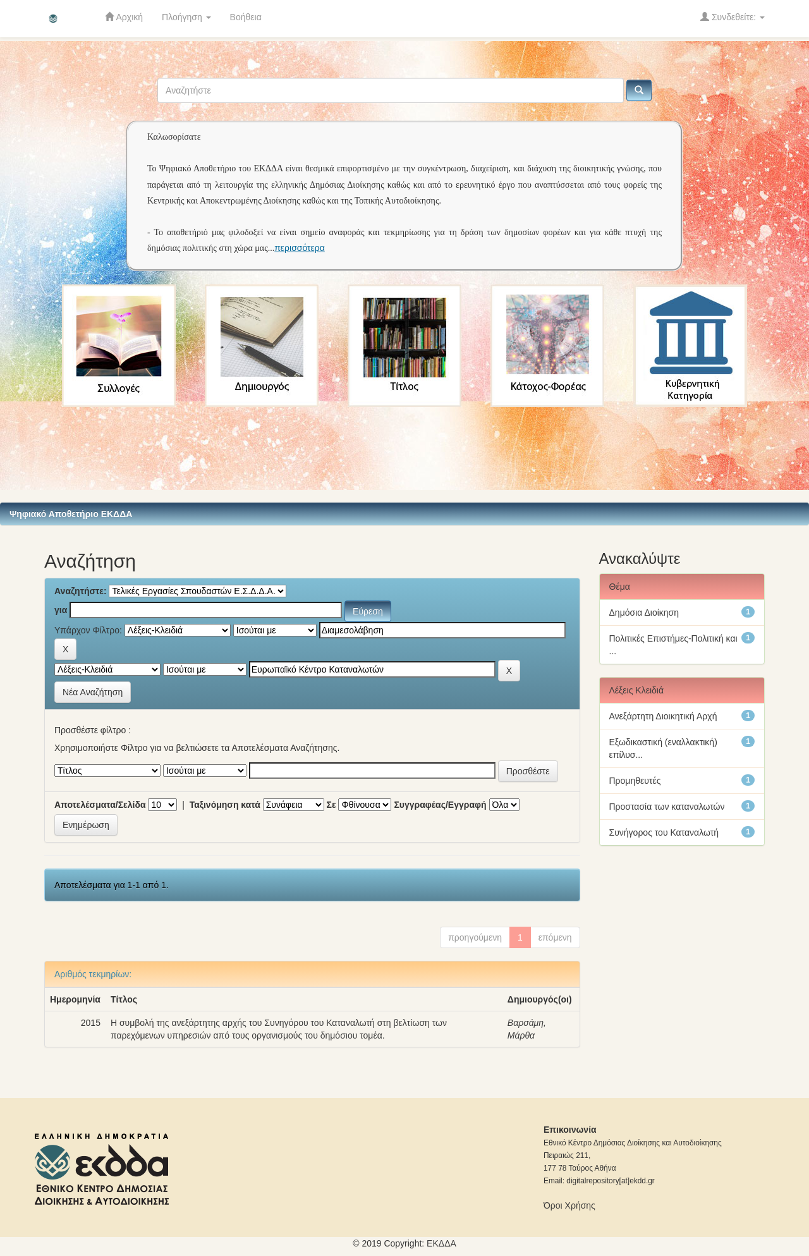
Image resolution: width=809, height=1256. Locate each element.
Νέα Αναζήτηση (93, 692)
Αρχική (124, 16)
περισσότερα (299, 248)
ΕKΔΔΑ (441, 1243)
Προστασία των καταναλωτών (667, 807)
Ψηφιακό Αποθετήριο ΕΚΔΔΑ (70, 514)
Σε (331, 805)
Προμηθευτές (635, 781)
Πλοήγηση (186, 17)
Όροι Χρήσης (569, 1205)
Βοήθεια (246, 17)
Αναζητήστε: (80, 591)
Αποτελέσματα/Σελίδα (100, 805)
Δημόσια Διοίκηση (644, 612)
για (60, 610)
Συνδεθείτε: (732, 16)
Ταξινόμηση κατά (225, 805)
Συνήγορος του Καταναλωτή (664, 832)
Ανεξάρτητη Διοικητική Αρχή (663, 716)
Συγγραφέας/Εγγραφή (440, 805)
